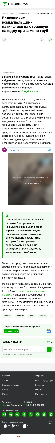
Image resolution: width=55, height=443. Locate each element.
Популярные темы (10, 385)
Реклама (39, 389)
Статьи (5, 380)
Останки (7, 316)
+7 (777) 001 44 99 (13, 405)
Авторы (5, 389)
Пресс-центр (41, 394)
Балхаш (42, 316)
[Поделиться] (50, 39)
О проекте (39, 376)
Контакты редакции (44, 380)
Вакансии (39, 385)
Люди (32, 316)
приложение (18, 422)
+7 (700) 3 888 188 (35, 405)
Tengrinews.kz (29, 91)
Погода (5, 394)
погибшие (20, 316)
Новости (6, 376)
